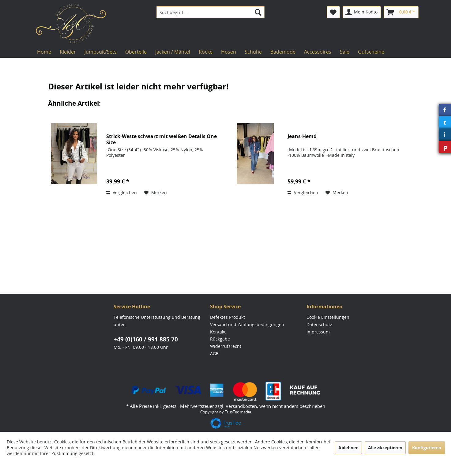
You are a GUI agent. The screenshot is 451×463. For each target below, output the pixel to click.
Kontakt (218, 332)
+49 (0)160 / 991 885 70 (146, 339)
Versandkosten (241, 406)
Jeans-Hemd (302, 136)
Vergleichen (121, 192)
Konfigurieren (426, 447)
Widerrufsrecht (225, 346)
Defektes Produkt (227, 317)
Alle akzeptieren (385, 447)
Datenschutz (319, 324)
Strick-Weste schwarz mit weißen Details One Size (161, 139)
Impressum (318, 332)
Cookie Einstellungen (327, 317)
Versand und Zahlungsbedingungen (247, 324)
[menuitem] (210, 12)
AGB (214, 353)
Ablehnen (348, 447)
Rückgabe (220, 339)
